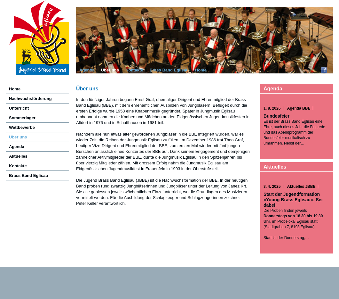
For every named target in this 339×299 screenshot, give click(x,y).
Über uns (110, 70)
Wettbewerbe (22, 127)
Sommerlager (22, 117)
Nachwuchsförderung (30, 98)
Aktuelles (18, 156)
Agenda (87, 70)
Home (201, 70)
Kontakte (134, 70)
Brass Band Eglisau (169, 70)
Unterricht (19, 108)
